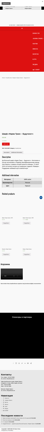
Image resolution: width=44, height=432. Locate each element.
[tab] (7, 152)
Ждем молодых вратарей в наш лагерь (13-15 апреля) (16, 418)
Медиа (35, 64)
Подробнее (6, 223)
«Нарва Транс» (38, 38)
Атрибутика (9, 77)
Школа (35, 49)
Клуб (34, 59)
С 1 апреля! (6, 421)
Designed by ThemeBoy (7, 430)
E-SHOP (36, 69)
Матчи (35, 43)
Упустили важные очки (8, 420)
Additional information (16, 152)
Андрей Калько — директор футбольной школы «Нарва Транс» (19, 423)
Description (6, 152)
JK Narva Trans (12, 25)
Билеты (36, 54)
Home (3, 77)
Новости (36, 33)
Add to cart (5, 144)
